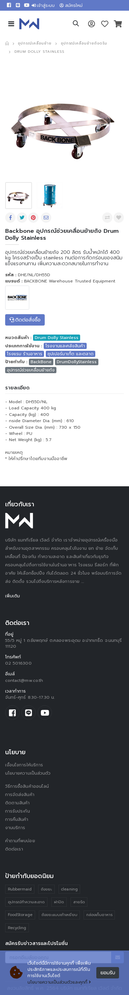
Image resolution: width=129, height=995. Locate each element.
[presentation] (19, 120)
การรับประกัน (17, 811)
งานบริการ (15, 828)
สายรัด (79, 902)
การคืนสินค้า (17, 819)
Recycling (17, 928)
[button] (75, 24)
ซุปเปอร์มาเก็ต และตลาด (70, 354)
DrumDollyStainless (77, 362)
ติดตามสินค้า (17, 803)
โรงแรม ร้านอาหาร (24, 354)
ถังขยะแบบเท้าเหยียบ (59, 915)
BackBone (41, 362)
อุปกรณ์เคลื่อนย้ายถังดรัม (84, 43)
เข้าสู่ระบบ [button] (43, 5)
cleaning (69, 889)
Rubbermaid (20, 889)
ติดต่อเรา (14, 849)
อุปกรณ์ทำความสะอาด (26, 902)
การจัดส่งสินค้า (19, 795)
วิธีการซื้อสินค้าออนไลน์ (27, 786)
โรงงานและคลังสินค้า (65, 346)
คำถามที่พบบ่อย (20, 841)
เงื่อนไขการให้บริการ (24, 765)
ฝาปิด (59, 902)
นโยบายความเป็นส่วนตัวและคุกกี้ (59, 982)
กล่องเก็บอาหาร (99, 915)
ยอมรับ (107, 972)
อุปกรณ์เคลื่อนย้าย (34, 43)
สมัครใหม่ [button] (71, 5)
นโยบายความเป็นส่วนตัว (28, 773)
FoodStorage (20, 915)
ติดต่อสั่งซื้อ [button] (25, 320)
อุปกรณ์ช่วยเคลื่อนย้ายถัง (31, 370)
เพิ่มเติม (12, 596)
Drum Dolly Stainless (39, 51)
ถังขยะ (46, 889)
